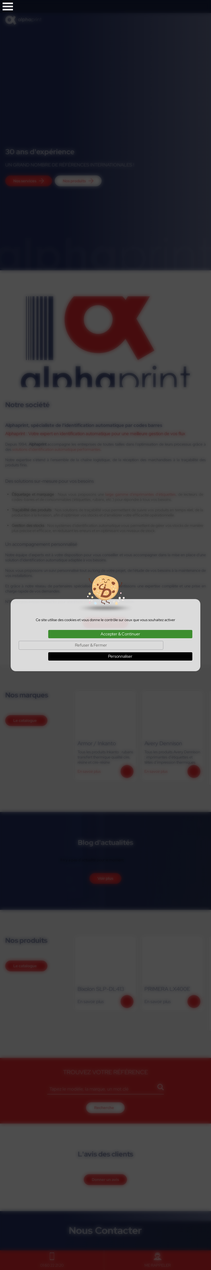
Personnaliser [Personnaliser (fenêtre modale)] (120, 656)
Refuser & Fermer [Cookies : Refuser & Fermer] (91, 645)
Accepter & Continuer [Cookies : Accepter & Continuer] (120, 634)
